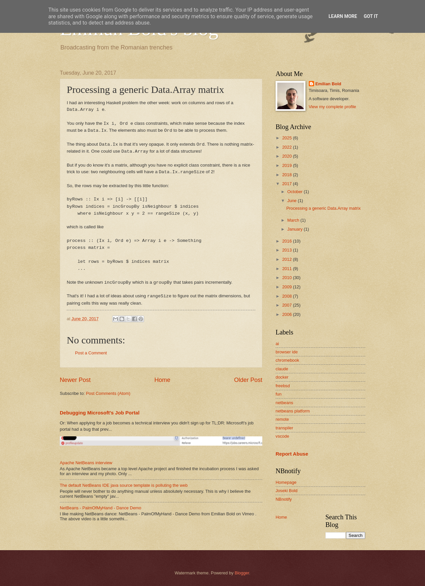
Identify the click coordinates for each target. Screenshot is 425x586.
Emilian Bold (328, 83)
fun (279, 394)
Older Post (248, 380)
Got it (371, 16)
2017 (287, 183)
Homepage (286, 482)
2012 (287, 259)
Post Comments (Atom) (108, 393)
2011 (287, 268)
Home (162, 380)
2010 (287, 277)
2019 (287, 165)
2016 (287, 241)
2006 (287, 314)
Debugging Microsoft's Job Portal (99, 412)
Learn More (342, 16)
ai (277, 343)
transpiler (284, 427)
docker (282, 377)
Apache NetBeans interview (86, 462)
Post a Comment (91, 352)
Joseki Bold (287, 490)
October (295, 191)
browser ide (287, 351)
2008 (287, 296)
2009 (287, 286)
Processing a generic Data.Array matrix (323, 208)
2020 (287, 156)
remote (282, 419)
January (295, 229)
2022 (287, 147)
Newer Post (75, 380)
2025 (287, 137)
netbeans (284, 402)
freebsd (283, 385)
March (293, 220)
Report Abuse (292, 454)
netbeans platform (293, 410)
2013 (287, 250)
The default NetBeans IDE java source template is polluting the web (124, 485)
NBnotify (284, 499)
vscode (282, 436)
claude (282, 368)
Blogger (242, 572)
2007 (287, 305)
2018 (287, 174)
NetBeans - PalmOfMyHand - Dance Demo (100, 507)
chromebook (287, 360)
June (292, 200)
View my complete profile (332, 106)
